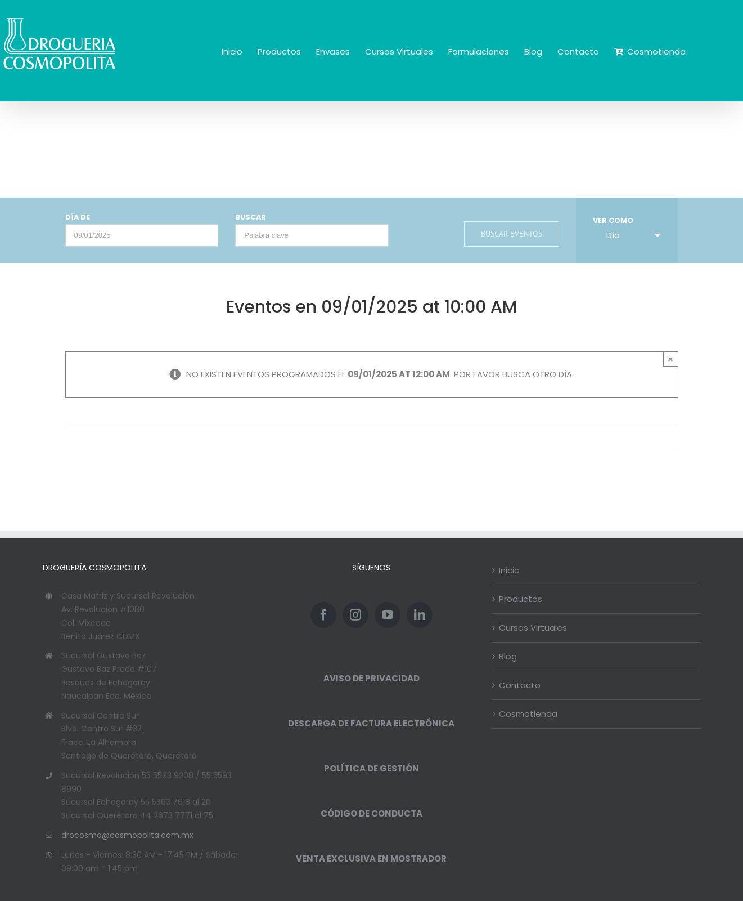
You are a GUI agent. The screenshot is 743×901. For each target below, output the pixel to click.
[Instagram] (355, 615)
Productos (520, 599)
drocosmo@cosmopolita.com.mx (127, 835)
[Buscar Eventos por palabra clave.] (312, 235)
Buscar (250, 217)
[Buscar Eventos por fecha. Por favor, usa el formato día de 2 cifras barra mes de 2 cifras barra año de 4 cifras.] (142, 235)
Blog (508, 656)
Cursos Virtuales (533, 628)
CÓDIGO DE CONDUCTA (371, 813)
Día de (77, 217)
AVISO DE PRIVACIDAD (371, 678)
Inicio (509, 570)
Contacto (520, 685)
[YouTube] (387, 615)
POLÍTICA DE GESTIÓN (371, 768)
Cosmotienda (528, 714)
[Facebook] (323, 615)
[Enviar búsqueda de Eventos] (511, 234)
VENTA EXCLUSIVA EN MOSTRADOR (371, 858)
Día (606, 235)
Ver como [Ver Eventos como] (613, 221)
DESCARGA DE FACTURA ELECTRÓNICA (371, 723)
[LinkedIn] (420, 615)
